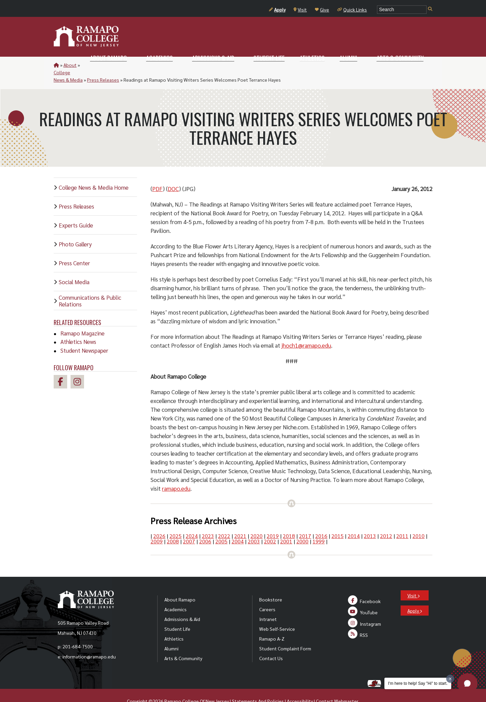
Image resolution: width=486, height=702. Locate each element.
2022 (224, 520)
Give (322, 9)
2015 (337, 520)
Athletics (174, 624)
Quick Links (352, 9)
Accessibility (300, 686)
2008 (173, 526)
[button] (467, 683)
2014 (354, 520)
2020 (256, 520)
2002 (270, 526)
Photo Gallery (75, 229)
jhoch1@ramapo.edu (306, 330)
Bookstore (270, 585)
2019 (273, 520)
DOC (173, 174)
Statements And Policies (258, 686)
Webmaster (346, 686)
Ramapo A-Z (272, 624)
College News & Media (104, 65)
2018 (289, 520)
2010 (418, 520)
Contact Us (271, 643)
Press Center (74, 248)
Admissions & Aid (182, 604)
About (70, 65)
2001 (286, 526)
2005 (221, 526)
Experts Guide (76, 210)
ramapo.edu (176, 473)
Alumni (171, 633)
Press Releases (148, 65)
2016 (321, 520)
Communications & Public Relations (90, 286)
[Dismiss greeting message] (450, 679)
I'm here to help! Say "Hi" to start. (418, 683)
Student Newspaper (84, 335)
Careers (267, 594)
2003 (254, 526)
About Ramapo (179, 585)
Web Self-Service (277, 614)
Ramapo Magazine (82, 318)
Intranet (268, 604)
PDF (157, 174)
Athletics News (78, 326)
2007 (189, 526)
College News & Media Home (94, 172)
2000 (302, 526)
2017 (305, 520)
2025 (175, 520)
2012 (386, 520)
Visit (300, 9)
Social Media (74, 267)
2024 (192, 520)
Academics (175, 594)
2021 (240, 520)
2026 (159, 520)
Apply (277, 9)
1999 (319, 526)
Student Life (177, 614)
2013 (370, 520)
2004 (238, 526)
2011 (402, 520)
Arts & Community (183, 643)
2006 (205, 526)
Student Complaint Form (285, 633)
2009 (157, 526)
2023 (208, 520)
